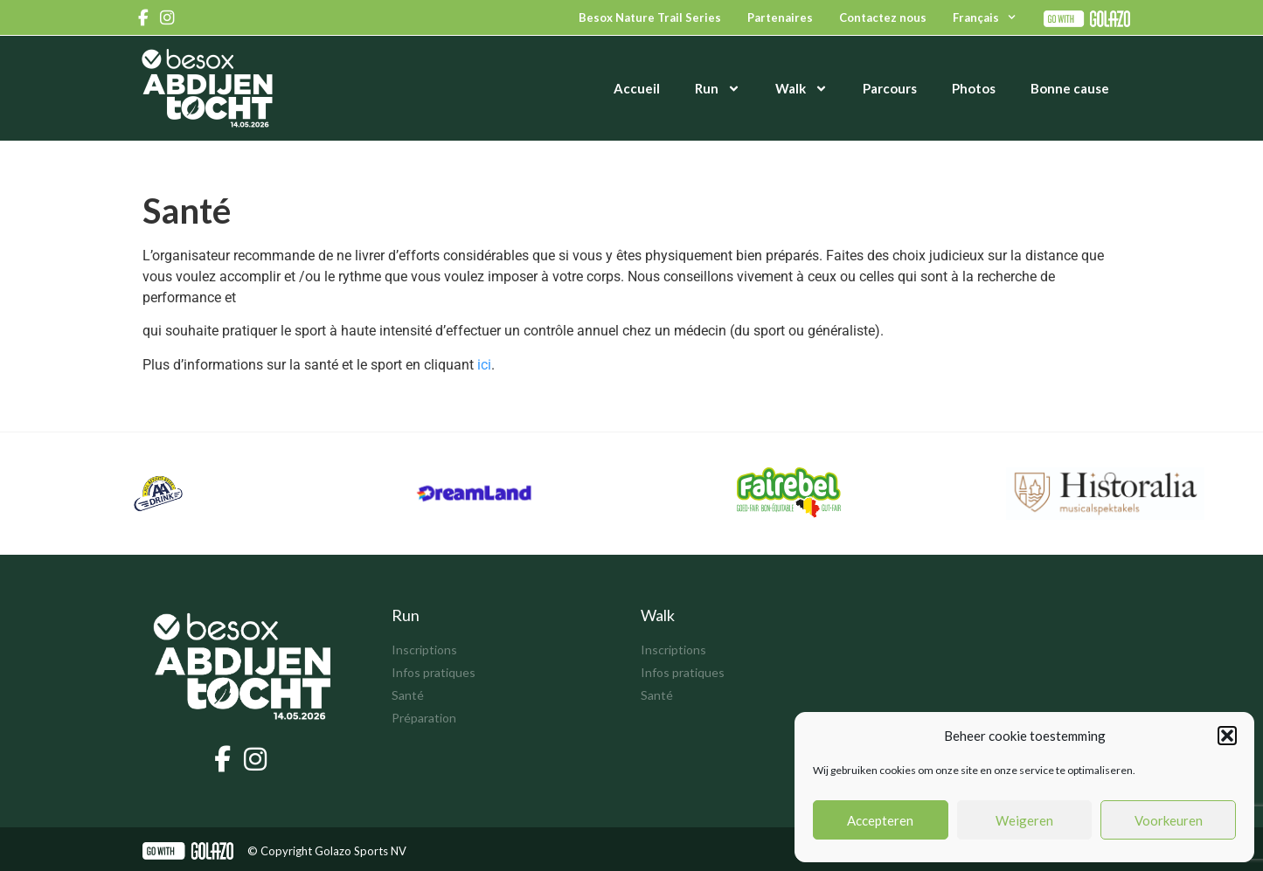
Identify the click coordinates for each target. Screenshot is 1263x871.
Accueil (637, 88)
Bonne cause (1070, 88)
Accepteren (880, 820)
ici (484, 364)
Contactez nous (882, 17)
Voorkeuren (1169, 820)
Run (717, 88)
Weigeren (1024, 820)
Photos (974, 88)
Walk (801, 88)
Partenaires (780, 17)
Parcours (890, 88)
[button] (1227, 735)
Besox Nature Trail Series (650, 17)
